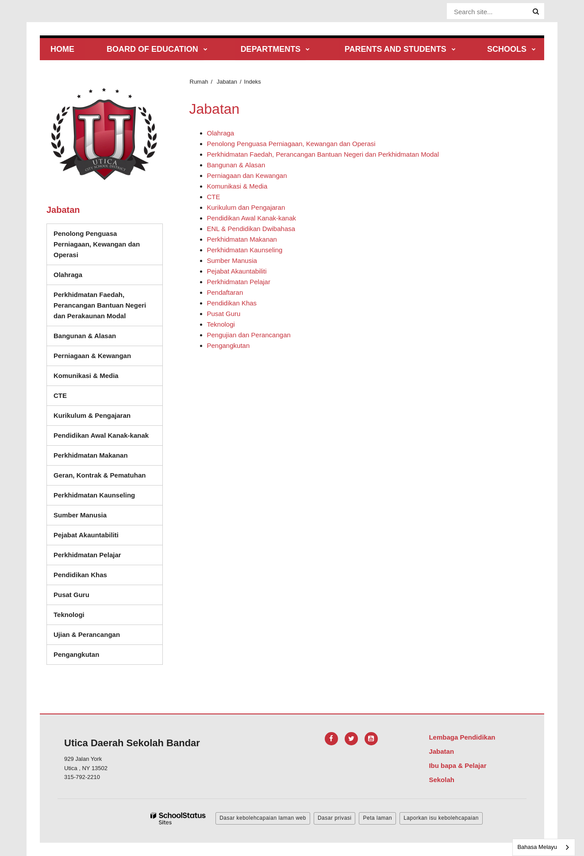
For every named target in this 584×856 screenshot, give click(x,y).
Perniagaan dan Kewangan (247, 175)
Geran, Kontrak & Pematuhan (100, 475)
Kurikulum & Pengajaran (92, 415)
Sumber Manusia (232, 260)
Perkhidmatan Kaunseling (245, 250)
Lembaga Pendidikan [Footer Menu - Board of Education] (462, 737)
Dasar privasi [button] (335, 818)
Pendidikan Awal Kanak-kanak (251, 218)
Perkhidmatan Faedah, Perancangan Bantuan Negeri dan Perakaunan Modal (100, 305)
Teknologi (221, 324)
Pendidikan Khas (232, 303)
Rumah (199, 81)
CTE (213, 197)
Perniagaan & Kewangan (92, 355)
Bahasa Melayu (537, 847)
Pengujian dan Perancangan (249, 335)
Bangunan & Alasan (236, 165)
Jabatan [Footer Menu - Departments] (441, 751)
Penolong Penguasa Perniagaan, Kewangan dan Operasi (291, 143)
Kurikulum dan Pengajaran (246, 207)
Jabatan (227, 81)
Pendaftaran (225, 292)
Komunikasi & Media (237, 186)
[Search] (536, 11)
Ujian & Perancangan (87, 634)
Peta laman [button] (377, 818)
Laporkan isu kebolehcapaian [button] (441, 818)
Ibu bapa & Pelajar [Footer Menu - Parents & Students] (457, 765)
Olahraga (220, 133)
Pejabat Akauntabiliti (237, 271)
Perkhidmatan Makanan (242, 239)
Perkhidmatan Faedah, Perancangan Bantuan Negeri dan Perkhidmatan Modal (323, 154)
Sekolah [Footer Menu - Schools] (441, 779)
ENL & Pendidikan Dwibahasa (251, 228)
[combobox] (543, 847)
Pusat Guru (224, 313)
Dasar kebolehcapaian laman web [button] (262, 818)
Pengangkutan (228, 345)
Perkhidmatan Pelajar (238, 281)
